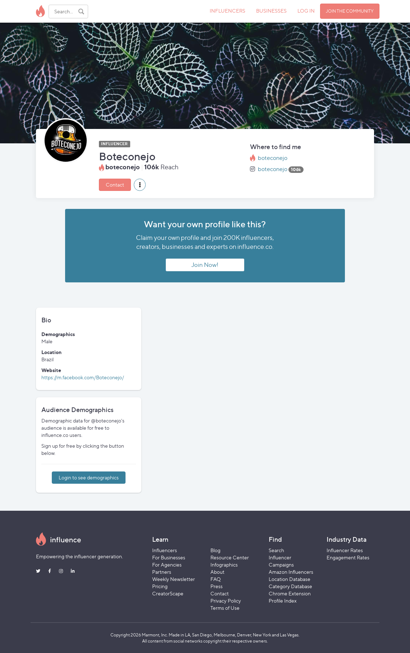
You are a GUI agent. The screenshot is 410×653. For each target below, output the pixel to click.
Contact (115, 185)
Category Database (290, 586)
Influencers (164, 550)
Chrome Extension (290, 593)
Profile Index (283, 601)
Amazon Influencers (291, 572)
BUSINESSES (271, 11)
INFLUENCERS (227, 11)
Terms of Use (225, 608)
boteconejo (272, 158)
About (217, 572)
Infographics (224, 565)
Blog (215, 550)
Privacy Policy (225, 601)
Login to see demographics (89, 477)
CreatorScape (167, 593)
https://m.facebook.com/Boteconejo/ (82, 377)
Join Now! (204, 264)
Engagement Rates (348, 557)
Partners (161, 572)
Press (216, 586)
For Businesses (168, 557)
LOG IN (306, 11)
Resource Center (229, 557)
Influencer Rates (345, 550)
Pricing (160, 586)
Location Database (289, 579)
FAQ (215, 579)
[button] (140, 185)
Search (276, 550)
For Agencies (167, 565)
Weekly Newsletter (173, 579)
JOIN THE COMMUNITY (350, 11)
